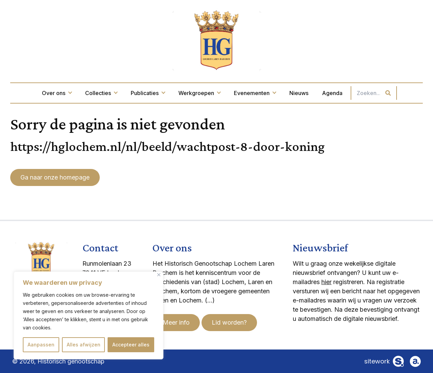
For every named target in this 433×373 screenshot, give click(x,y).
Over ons (56, 93)
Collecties (101, 93)
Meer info (176, 322)
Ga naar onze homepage (55, 177)
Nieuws (298, 93)
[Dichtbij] (158, 274)
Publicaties (148, 93)
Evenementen (255, 93)
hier (326, 281)
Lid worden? (229, 322)
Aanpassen (41, 344)
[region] (88, 315)
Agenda (332, 93)
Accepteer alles (130, 344)
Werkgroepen (199, 93)
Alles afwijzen (83, 344)
